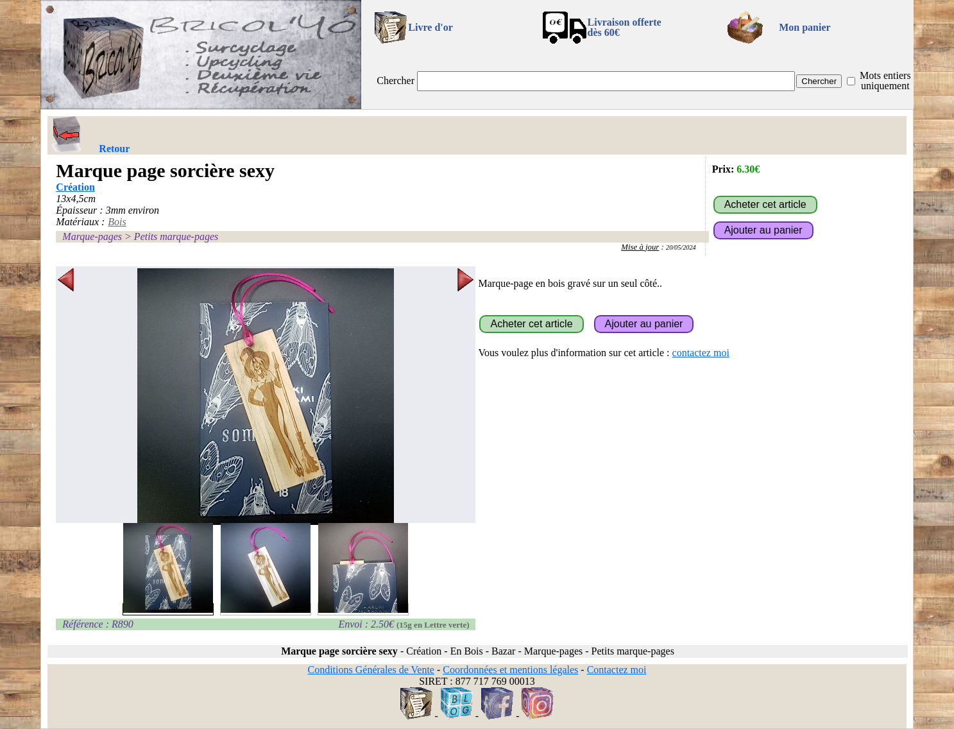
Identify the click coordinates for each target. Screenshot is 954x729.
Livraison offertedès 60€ (624, 27)
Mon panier (804, 27)
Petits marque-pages (176, 236)
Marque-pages (92, 236)
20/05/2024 (681, 247)
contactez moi (700, 352)
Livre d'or (430, 27)
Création (75, 187)
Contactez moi (617, 669)
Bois (117, 221)
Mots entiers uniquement (885, 80)
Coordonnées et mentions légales (510, 669)
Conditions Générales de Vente (370, 669)
